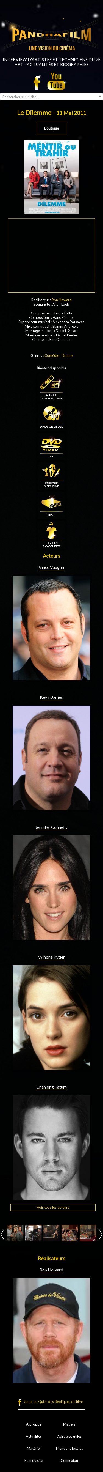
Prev (3, 1234)
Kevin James (51, 697)
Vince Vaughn (51, 567)
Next (100, 1234)
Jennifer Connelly (51, 827)
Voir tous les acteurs (53, 1207)
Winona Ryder (51, 957)
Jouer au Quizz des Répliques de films (53, 1401)
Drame (67, 355)
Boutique (51, 128)
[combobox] (51, 96)
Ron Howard (62, 300)
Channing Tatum (51, 1086)
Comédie (51, 355)
